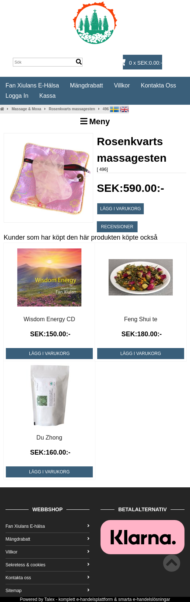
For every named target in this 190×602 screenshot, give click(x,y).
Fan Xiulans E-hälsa (32, 85)
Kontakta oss (158, 85)
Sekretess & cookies (47, 564)
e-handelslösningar (151, 599)
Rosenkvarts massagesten (72, 109)
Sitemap (47, 590)
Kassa (47, 96)
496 (106, 109)
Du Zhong (49, 437)
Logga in (17, 96)
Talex (49, 599)
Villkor (122, 85)
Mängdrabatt (86, 85)
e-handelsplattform (94, 599)
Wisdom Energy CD (49, 319)
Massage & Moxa (26, 109)
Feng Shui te (140, 319)
